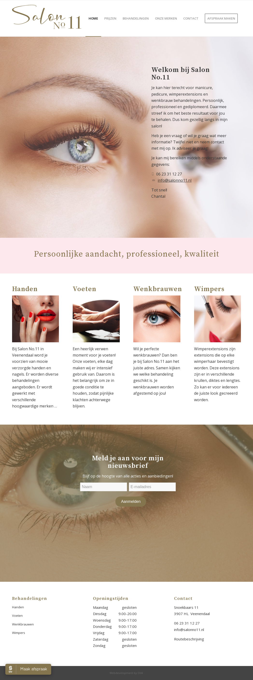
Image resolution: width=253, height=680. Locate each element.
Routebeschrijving (189, 639)
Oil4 (140, 673)
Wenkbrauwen (23, 624)
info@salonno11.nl (174, 180)
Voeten (17, 615)
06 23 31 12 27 (187, 623)
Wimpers (18, 633)
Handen (18, 607)
